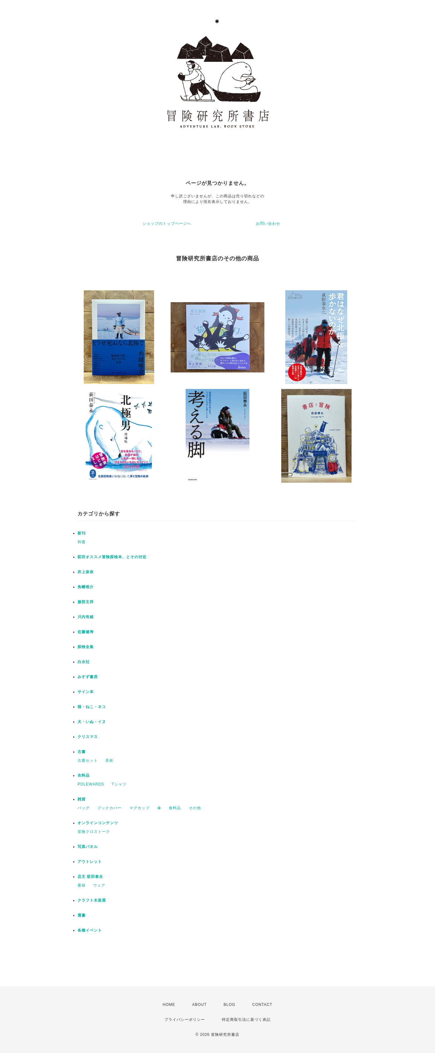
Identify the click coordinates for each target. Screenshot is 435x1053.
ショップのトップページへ (166, 223)
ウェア (99, 885)
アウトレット (90, 861)
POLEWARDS (91, 784)
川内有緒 (86, 617)
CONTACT (262, 1004)
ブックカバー (109, 808)
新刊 (82, 533)
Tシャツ (119, 784)
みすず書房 (88, 677)
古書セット (88, 760)
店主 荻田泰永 (90, 876)
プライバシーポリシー (184, 1019)
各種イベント (90, 930)
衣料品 (84, 775)
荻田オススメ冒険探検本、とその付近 (112, 557)
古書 (82, 752)
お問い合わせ (268, 223)
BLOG (229, 1004)
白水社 (84, 662)
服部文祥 (86, 602)
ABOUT (199, 1004)
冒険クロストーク (94, 831)
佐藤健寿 (86, 632)
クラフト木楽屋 (92, 900)
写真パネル (88, 846)
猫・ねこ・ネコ (92, 707)
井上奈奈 (86, 572)
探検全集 (86, 647)
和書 (82, 542)
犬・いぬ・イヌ (92, 722)
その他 (195, 808)
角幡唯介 (86, 587)
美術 (109, 760)
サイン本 (86, 692)
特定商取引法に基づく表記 (246, 1019)
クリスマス (88, 737)
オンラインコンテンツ (98, 823)
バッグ (84, 808)
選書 (82, 915)
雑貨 (82, 799)
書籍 (82, 885)
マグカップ (139, 808)
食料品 (175, 808)
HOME (169, 1004)
